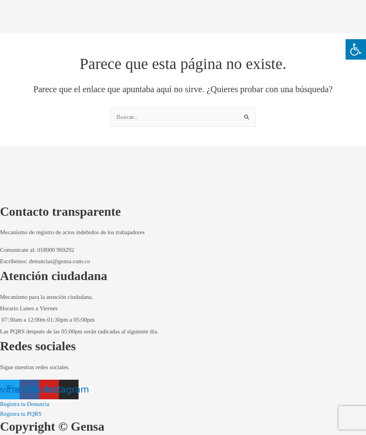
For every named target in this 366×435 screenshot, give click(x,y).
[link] (356, 49)
